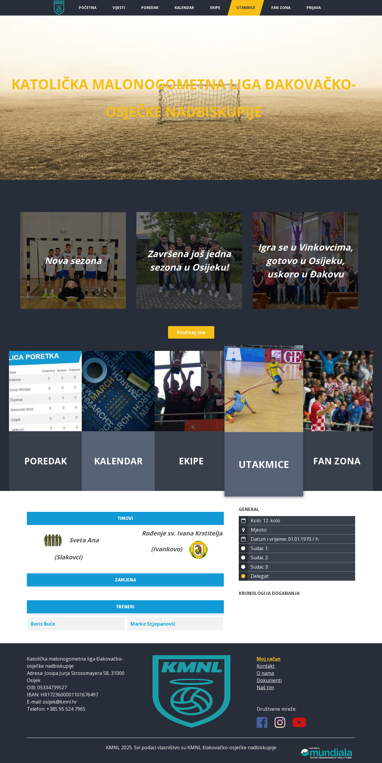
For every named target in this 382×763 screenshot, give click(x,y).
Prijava (313, 7)
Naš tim (265, 687)
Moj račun (269, 658)
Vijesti (119, 7)
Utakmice (245, 7)
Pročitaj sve (191, 332)
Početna (87, 7)
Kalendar (184, 7)
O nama (265, 673)
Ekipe (215, 7)
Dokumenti (269, 680)
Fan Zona (280, 7)
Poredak (149, 7)
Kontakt (266, 666)
